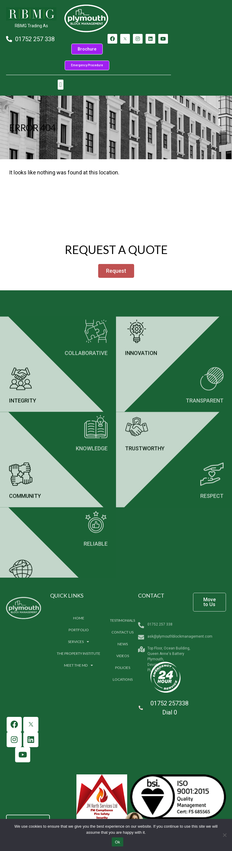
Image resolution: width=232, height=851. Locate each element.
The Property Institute (78, 690)
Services (78, 678)
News (123, 688)
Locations (123, 724)
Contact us (122, 677)
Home (78, 655)
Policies (122, 712)
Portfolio (79, 667)
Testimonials (122, 665)
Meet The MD (78, 702)
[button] (60, 85)
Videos (122, 700)
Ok (117, 842)
